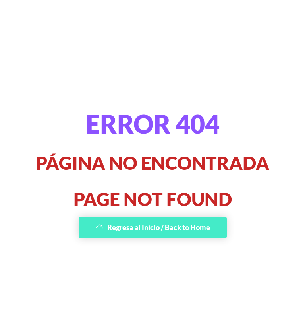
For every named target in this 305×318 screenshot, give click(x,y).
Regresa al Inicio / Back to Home (152, 227)
